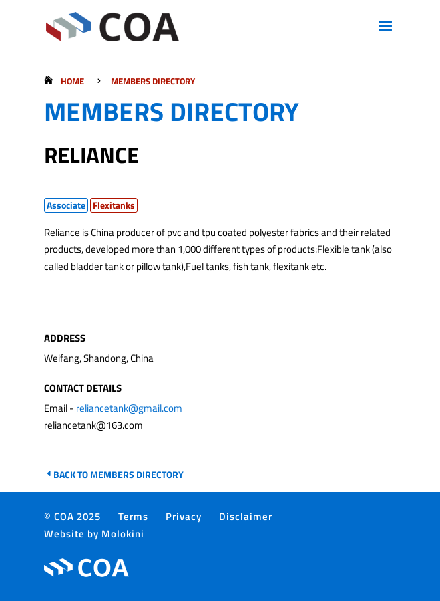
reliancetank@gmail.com (129, 408)
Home (72, 81)
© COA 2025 (72, 516)
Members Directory (153, 81)
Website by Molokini (94, 534)
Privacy (184, 516)
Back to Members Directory (118, 474)
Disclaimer (245, 516)
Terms (133, 516)
